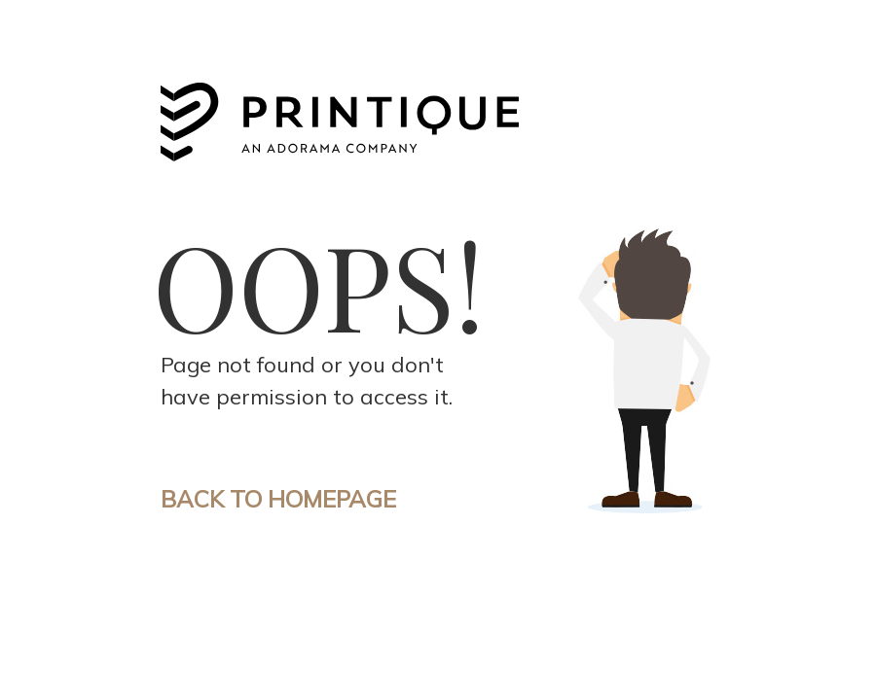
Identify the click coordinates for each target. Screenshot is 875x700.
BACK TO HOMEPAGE (278, 498)
